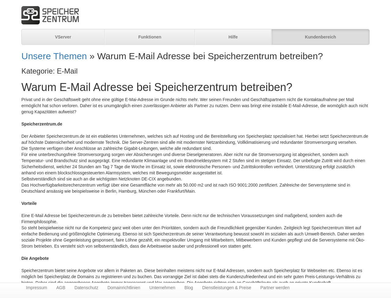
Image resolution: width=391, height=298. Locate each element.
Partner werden (275, 287)
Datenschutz (86, 287)
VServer (63, 37)
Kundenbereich (320, 37)
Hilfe (233, 37)
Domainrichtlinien (124, 287)
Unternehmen (162, 287)
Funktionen (149, 37)
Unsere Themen (54, 56)
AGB (60, 287)
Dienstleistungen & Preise (226, 287)
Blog (189, 287)
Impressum (36, 287)
